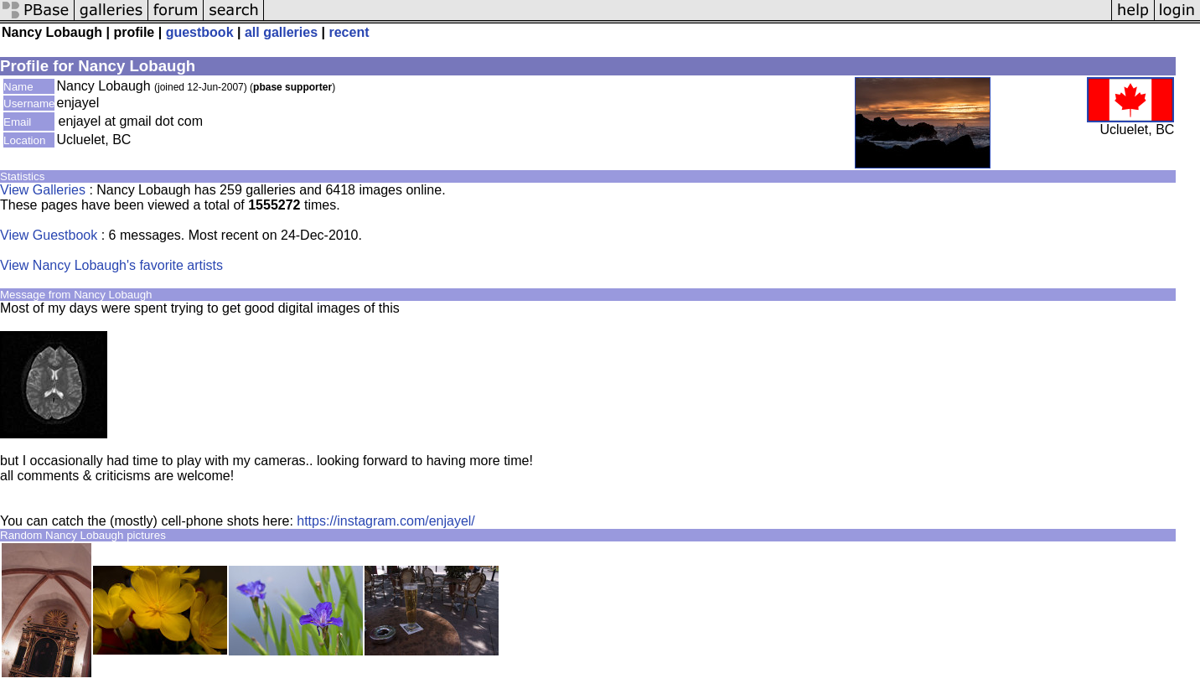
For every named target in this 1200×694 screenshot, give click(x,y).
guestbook (200, 32)
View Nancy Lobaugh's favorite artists (111, 265)
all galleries (281, 32)
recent (348, 32)
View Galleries (42, 190)
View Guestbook (48, 235)
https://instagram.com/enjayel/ (386, 521)
